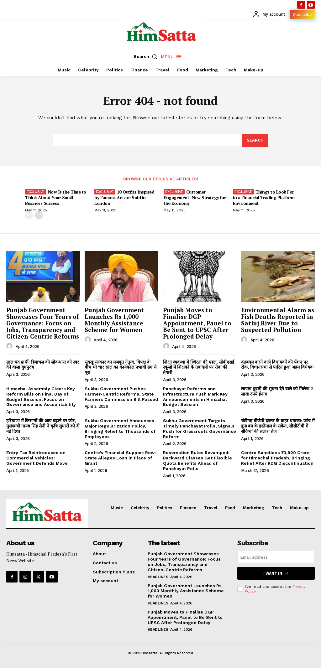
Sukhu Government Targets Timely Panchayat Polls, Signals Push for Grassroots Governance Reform (199, 428)
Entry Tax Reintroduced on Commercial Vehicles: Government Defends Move (37, 458)
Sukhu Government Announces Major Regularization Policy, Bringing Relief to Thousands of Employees (120, 428)
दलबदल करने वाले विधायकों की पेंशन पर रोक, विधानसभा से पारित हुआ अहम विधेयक (277, 365)
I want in (276, 573)
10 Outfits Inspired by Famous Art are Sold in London (124, 197)
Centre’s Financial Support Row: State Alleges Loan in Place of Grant (120, 458)
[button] (147, 56)
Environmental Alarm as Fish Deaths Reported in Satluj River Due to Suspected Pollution (277, 320)
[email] (276, 557)
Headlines (158, 577)
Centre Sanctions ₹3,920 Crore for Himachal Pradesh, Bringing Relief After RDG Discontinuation (277, 458)
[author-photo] (10, 346)
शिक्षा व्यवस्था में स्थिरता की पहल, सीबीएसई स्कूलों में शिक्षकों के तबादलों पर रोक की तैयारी (198, 367)
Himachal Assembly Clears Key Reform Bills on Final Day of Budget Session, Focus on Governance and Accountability (41, 396)
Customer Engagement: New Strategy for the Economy (195, 197)
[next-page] (39, 216)
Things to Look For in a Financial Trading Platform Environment (264, 197)
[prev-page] (29, 216)
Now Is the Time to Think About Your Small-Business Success (55, 197)
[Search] (255, 140)
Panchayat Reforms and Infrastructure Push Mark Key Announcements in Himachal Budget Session (195, 396)
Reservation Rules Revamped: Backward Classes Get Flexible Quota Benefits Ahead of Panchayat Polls (197, 460)
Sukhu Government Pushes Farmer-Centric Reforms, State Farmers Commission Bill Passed (121, 394)
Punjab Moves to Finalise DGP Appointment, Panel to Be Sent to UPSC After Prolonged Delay (197, 323)
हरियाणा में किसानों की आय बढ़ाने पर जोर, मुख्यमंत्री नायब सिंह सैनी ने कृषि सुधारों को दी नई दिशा (43, 426)
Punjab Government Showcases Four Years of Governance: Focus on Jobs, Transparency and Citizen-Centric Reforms (42, 323)
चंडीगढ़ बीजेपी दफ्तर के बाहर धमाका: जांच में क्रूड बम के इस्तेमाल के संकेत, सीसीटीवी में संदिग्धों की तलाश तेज (277, 426)
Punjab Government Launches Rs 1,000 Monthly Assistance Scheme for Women (114, 320)
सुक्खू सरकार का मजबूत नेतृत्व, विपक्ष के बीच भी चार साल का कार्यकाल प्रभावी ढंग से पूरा (120, 367)
